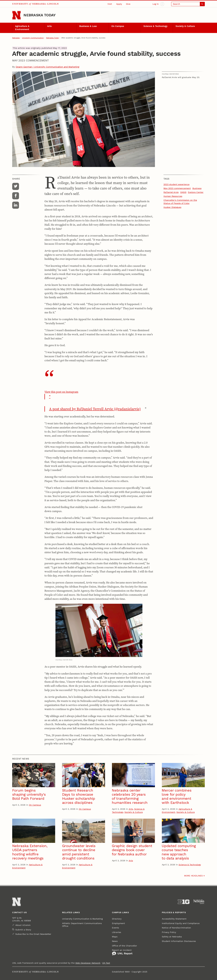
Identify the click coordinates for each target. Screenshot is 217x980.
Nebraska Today (40, 15)
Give (128, 4)
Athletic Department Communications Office (82, 924)
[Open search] (188, 4)
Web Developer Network (87, 963)
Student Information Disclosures (179, 941)
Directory (116, 919)
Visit (109, 4)
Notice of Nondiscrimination (176, 927)
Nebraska (16, 38)
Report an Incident (122, 952)
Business (196, 188)
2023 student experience (176, 184)
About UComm (22, 925)
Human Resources (173, 196)
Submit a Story (23, 929)
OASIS (183, 192)
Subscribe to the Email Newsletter (33, 934)
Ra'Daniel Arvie (171, 192)
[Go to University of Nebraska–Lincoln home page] (16, 15)
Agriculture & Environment (22, 28)
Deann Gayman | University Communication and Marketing (47, 66)
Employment (118, 923)
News (115, 941)
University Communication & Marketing (82, 919)
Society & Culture (185, 26)
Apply (119, 4)
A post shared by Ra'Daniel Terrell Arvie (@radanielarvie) (95, 408)
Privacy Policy (169, 932)
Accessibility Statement (174, 919)
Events (115, 927)
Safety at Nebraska (172, 936)
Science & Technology (155, 26)
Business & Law (88, 26)
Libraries (116, 932)
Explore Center (195, 192)
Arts (49, 26)
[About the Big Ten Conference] (183, 901)
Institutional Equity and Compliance (181, 923)
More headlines (193, 875)
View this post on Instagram (98, 394)
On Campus (117, 26)
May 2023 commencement (177, 188)
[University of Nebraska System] (199, 901)
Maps (114, 936)
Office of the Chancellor (124, 945)
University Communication (33, 38)
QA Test (106, 963)
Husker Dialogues (172, 207)
